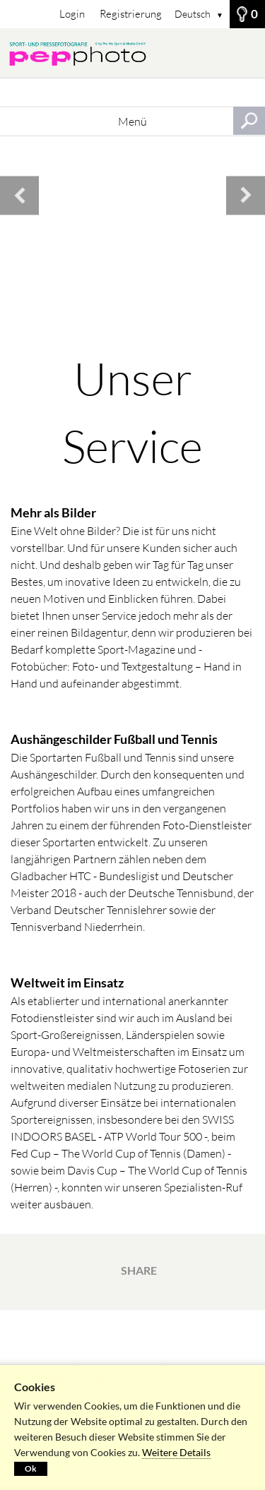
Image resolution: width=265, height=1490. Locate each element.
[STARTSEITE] (132, 53)
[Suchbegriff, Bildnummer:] (132, 92)
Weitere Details (176, 1452)
